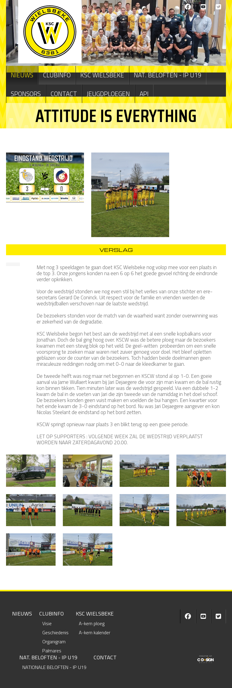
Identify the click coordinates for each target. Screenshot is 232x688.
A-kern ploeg (92, 623)
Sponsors (26, 93)
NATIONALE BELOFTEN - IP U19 (54, 667)
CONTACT (63, 93)
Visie (47, 623)
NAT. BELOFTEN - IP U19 (167, 75)
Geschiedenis (55, 632)
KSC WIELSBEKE (102, 75)
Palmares (51, 650)
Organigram (54, 641)
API (144, 93)
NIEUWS (22, 75)
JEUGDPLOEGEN (108, 93)
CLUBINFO (57, 75)
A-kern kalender (94, 632)
